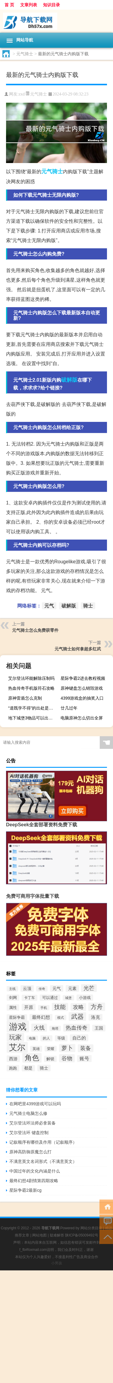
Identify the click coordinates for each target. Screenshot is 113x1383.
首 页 (9, 4)
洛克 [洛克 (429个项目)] (95, 1017)
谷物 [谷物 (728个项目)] (66, 1058)
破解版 (69, 380)
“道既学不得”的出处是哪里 (32, 708)
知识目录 (51, 4)
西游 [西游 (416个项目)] (13, 1058)
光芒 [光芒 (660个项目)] (88, 988)
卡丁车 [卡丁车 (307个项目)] (29, 998)
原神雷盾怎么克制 (25, 698)
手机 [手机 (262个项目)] (43, 1007)
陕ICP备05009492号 (81, 1235)
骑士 (57, 171)
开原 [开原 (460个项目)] (28, 1007)
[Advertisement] (56, 1326)
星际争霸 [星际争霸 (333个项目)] (17, 1017)
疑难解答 (57, 1235)
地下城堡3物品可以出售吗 (32, 718)
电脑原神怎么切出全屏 (82, 718)
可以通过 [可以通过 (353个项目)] (50, 997)
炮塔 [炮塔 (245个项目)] (55, 1028)
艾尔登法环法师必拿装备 (32, 1123)
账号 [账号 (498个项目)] (84, 1058)
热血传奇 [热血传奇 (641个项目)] (76, 1028)
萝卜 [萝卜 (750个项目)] (67, 1048)
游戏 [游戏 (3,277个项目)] (18, 1026)
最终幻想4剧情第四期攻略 (33, 1180)
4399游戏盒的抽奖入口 (82, 698)
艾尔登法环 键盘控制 (29, 1132)
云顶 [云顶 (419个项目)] (27, 988)
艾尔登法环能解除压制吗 (31, 678)
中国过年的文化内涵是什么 (34, 1171)
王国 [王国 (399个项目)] (99, 1028)
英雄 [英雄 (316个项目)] (36, 1049)
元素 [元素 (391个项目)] (72, 988)
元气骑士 (24, 53)
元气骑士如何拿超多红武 (78, 648)
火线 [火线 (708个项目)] (39, 1027)
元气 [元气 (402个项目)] (56, 988)
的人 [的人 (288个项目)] (46, 1038)
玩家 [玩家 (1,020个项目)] (15, 1037)
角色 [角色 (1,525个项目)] (32, 1058)
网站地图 (39, 1235)
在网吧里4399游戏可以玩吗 (35, 1103)
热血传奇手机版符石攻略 (31, 688)
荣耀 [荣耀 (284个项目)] (50, 1049)
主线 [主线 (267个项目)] (12, 989)
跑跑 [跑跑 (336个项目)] (13, 1068)
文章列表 (28, 4)
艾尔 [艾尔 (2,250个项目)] (17, 1047)
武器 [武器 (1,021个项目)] (77, 1016)
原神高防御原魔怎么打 (30, 1151)
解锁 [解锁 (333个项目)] (50, 1059)
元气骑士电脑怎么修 (28, 1113)
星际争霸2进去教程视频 (83, 678)
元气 (46, 171)
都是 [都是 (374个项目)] (28, 1068)
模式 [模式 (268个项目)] (60, 1017)
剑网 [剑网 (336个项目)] (13, 997)
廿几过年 (69, 708)
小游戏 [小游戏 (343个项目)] (85, 997)
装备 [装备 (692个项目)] (85, 1048)
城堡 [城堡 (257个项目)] (68, 998)
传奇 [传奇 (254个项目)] (42, 989)
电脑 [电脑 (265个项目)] (32, 1038)
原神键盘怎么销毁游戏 (82, 688)
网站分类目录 (91, 1228)
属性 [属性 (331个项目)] (13, 1007)
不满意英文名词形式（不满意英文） (43, 1161)
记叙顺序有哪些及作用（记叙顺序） (43, 1142)
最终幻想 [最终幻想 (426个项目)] (41, 1017)
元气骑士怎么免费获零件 (35, 630)
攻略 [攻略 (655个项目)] (78, 1007)
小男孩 (56, 1263)
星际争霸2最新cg (25, 1190)
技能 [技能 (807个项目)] (60, 1007)
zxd (22, 94)
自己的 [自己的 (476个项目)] (79, 1037)
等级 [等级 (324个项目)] (61, 1038)
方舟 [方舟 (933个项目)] (97, 1006)
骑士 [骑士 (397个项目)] (44, 1068)
